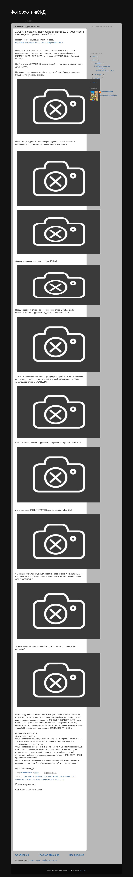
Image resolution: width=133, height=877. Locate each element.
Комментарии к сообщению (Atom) (43, 860)
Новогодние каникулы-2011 (64, 776)
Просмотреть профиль (108, 95)
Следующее (22, 855)
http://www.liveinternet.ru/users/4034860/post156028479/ (39, 43)
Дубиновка (39, 776)
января (98, 78)
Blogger (82, 870)
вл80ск (31, 776)
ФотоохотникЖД (28, 12)
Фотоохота (19, 779)
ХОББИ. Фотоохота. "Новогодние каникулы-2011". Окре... (104, 68)
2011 (95, 60)
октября (98, 75)
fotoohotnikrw (107, 92)
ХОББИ (28, 779)
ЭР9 (33, 779)
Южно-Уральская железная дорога (50, 779)
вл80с (24, 776)
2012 (95, 57)
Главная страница (49, 855)
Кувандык (48, 776)
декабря (98, 63)
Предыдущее (76, 855)
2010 (95, 82)
